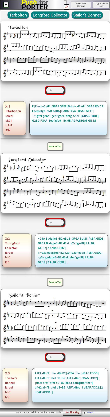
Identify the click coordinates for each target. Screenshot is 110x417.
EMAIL (90, 412)
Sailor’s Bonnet (87, 15)
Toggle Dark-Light (101, 4)
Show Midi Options (81, 4)
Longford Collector (50, 15)
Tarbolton (18, 15)
